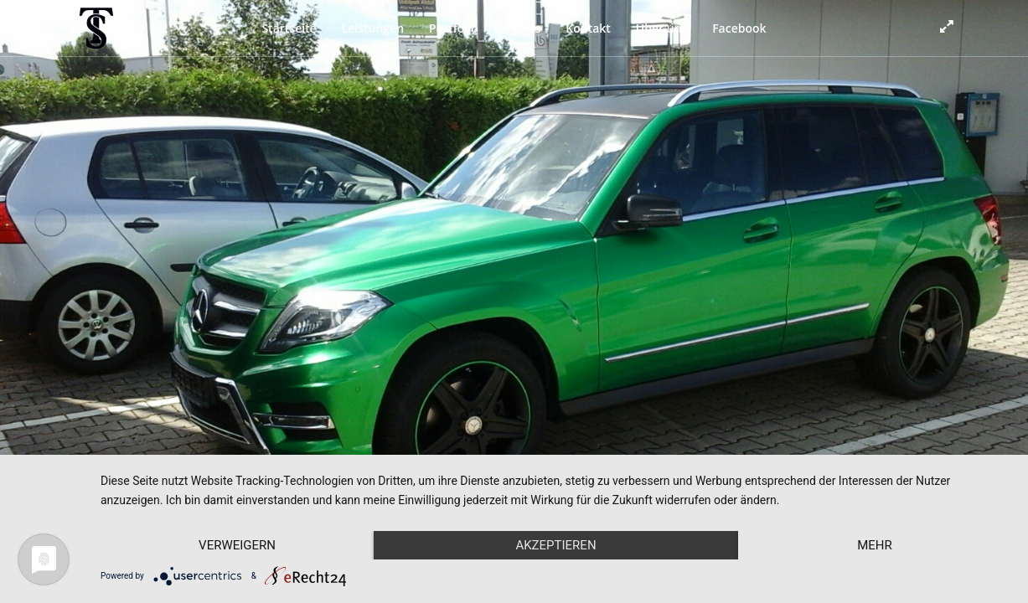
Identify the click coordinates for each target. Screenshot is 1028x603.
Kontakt (588, 28)
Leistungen (373, 28)
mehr (874, 545)
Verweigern (237, 545)
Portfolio (453, 28)
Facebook (739, 28)
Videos (522, 28)
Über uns (661, 28)
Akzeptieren (555, 545)
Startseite (288, 28)
